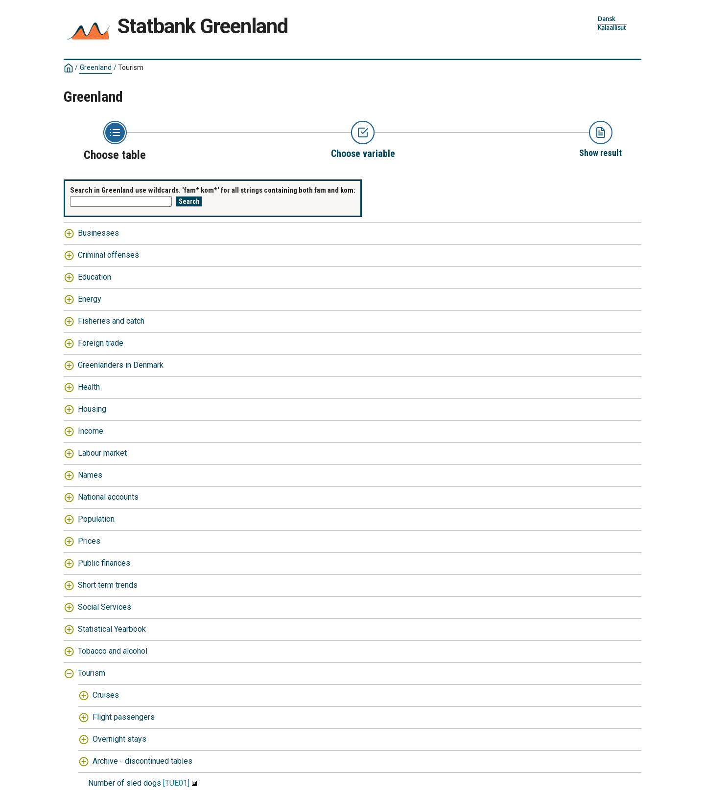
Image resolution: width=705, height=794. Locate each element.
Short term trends (108, 585)
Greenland (96, 67)
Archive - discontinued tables (142, 761)
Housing (92, 409)
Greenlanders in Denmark (121, 365)
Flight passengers (124, 717)
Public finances (104, 563)
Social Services (104, 607)
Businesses (98, 233)
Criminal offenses (108, 255)
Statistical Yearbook (112, 629)
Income (90, 431)
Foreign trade (100, 343)
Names (90, 475)
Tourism (130, 67)
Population (96, 519)
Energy (89, 299)
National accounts (108, 497)
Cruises (106, 695)
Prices (89, 541)
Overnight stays (119, 739)
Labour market (102, 453)
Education (94, 277)
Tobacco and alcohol (112, 651)
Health (89, 387)
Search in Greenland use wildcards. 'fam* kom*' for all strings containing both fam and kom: (212, 190)
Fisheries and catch (111, 321)
